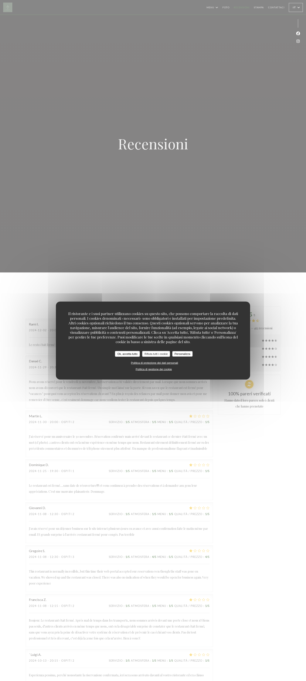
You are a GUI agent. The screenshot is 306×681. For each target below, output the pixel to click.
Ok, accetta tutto (127, 353)
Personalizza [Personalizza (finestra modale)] (182, 353)
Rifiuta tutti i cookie (156, 353)
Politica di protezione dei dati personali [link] (154, 362)
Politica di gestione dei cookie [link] (154, 369)
